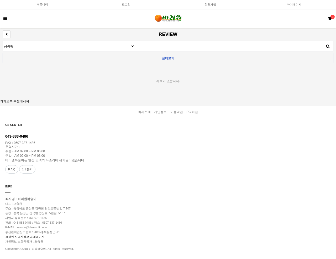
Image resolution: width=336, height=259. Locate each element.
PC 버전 (192, 112)
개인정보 (160, 112)
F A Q (11, 169)
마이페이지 (294, 4)
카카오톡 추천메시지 (14, 101)
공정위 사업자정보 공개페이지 (24, 236)
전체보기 (168, 58)
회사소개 (144, 112)
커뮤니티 (42, 4)
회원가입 (210, 4)
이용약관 (176, 112)
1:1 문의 (27, 169)
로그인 (126, 4)
